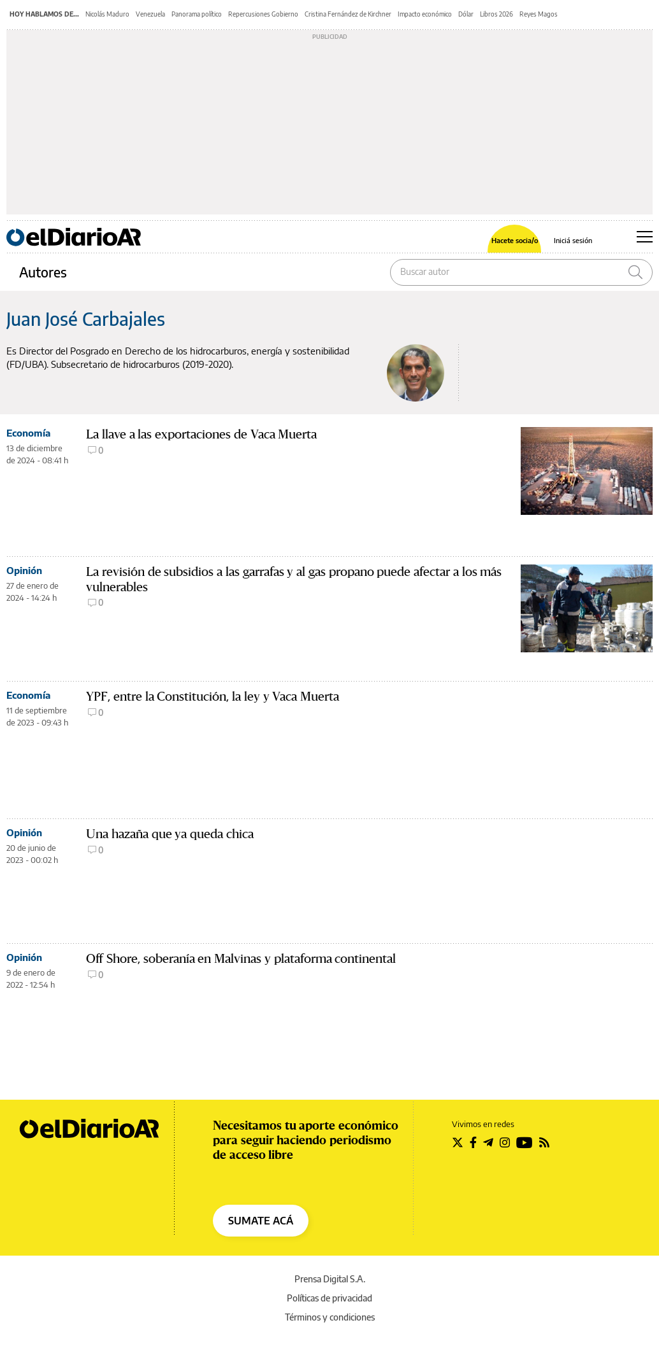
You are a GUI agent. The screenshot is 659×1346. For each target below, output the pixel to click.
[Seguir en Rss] (544, 1142)
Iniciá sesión (573, 240)
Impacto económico (425, 14)
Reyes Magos (538, 14)
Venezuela (150, 14)
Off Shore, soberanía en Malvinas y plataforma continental (241, 958)
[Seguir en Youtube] (524, 1142)
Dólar (466, 14)
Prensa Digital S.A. (329, 1278)
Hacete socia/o (514, 240)
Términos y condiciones (330, 1317)
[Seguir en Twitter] (457, 1142)
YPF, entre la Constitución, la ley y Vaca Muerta (212, 696)
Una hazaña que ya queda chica (170, 834)
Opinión (24, 570)
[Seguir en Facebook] (473, 1142)
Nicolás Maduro (107, 14)
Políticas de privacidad (329, 1298)
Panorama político (196, 14)
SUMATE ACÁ (260, 1220)
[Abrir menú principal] (645, 236)
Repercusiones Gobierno (263, 14)
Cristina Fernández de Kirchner (348, 14)
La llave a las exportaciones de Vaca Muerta (201, 434)
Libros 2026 (496, 14)
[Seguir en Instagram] (505, 1142)
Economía (28, 432)
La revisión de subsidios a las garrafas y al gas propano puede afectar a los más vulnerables (294, 579)
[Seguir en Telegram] (488, 1142)
